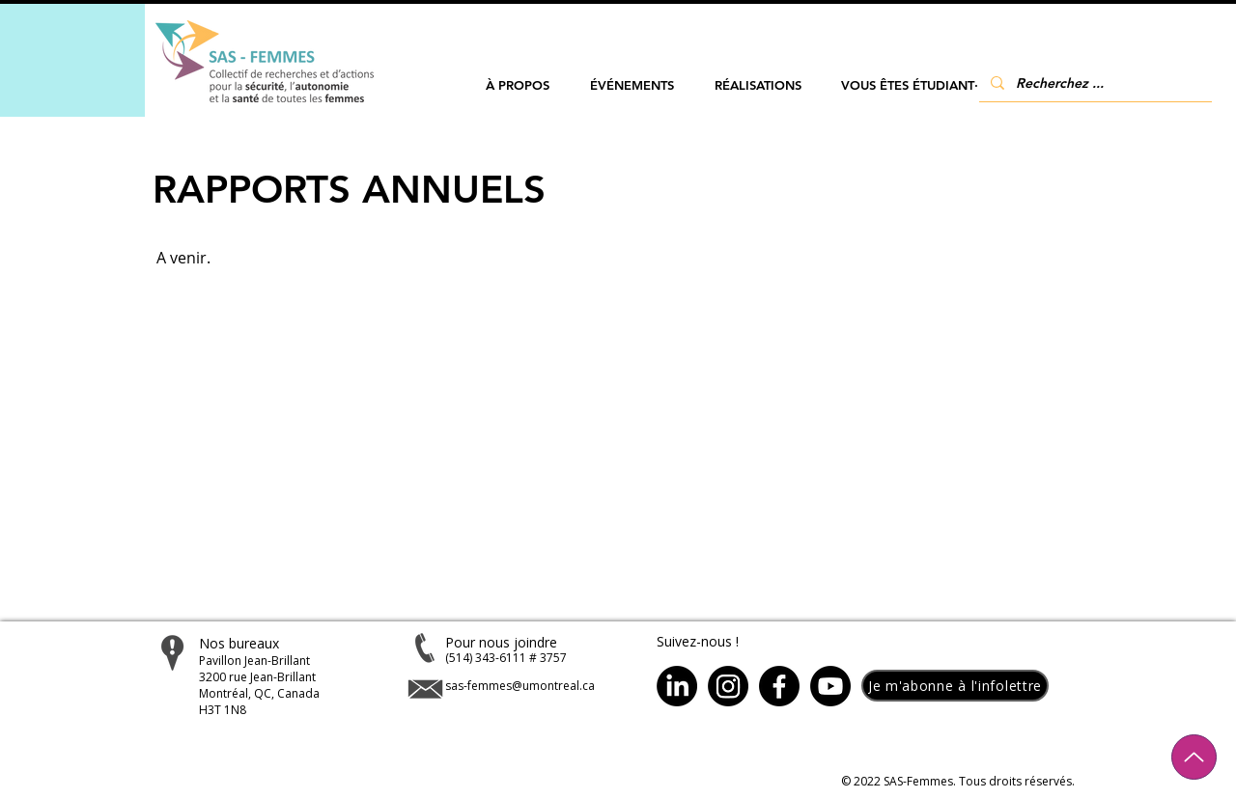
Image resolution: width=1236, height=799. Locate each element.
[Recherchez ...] (1093, 82)
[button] (517, 85)
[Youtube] (830, 686)
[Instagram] (728, 686)
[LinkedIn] (677, 686)
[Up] (1194, 757)
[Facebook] (779, 686)
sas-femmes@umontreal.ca (520, 685)
